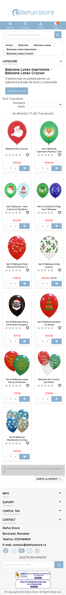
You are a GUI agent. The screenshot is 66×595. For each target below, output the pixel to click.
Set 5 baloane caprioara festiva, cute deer (49, 151)
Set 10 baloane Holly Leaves (49, 265)
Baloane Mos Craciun (17, 148)
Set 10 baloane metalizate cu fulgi (17, 438)
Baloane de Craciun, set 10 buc (49, 381)
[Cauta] (33, 34)
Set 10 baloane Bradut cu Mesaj (49, 323)
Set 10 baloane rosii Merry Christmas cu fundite (17, 267)
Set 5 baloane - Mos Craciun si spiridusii (17, 208)
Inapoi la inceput (49, 479)
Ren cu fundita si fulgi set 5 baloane (49, 208)
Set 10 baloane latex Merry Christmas (17, 381)
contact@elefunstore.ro (29, 545)
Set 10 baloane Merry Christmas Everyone (17, 323)
